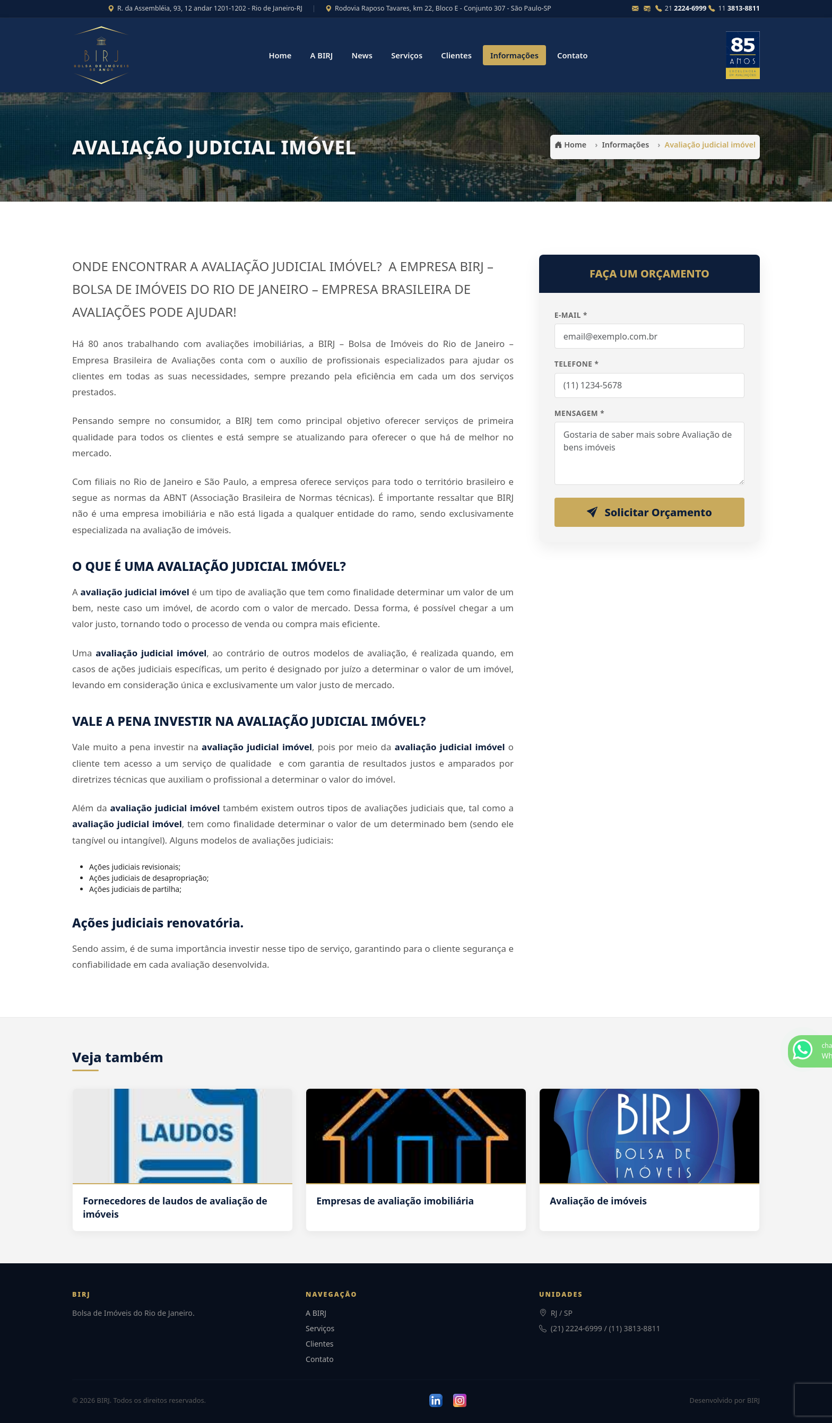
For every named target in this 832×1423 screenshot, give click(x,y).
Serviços (406, 55)
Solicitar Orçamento (649, 512)
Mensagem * (579, 413)
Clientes (456, 55)
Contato (572, 55)
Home (279, 55)
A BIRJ (321, 55)
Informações (514, 55)
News (362, 55)
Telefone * (576, 364)
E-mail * (570, 315)
